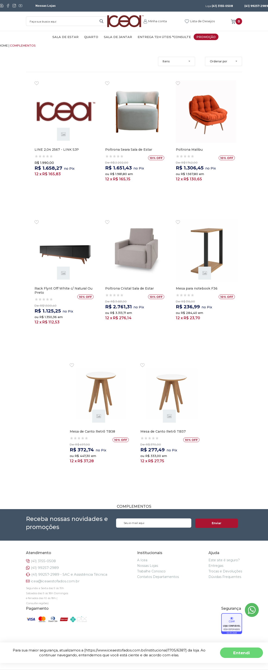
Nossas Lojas (45, 5)
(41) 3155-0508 (219, 6)
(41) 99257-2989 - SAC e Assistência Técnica (69, 574)
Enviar (224, 523)
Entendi (241, 652)
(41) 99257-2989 (256, 6)
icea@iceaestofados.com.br (55, 581)
